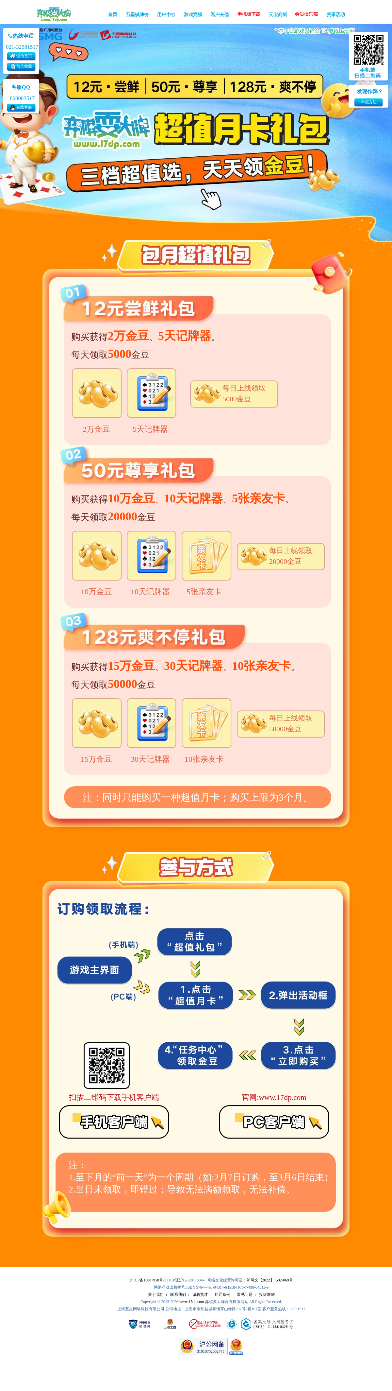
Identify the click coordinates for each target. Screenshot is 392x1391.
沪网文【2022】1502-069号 (270, 1280)
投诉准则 (267, 1294)
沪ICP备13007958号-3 (147, 1280)
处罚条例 (222, 1294)
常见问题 (245, 1294)
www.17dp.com (191, 1301)
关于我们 (156, 1294)
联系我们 (178, 1294)
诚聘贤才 (200, 1294)
